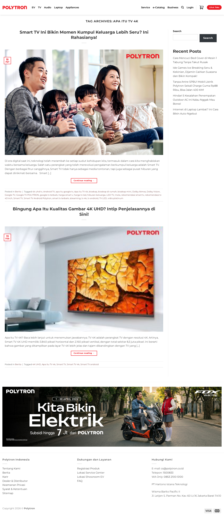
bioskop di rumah (107, 191)
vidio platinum (115, 198)
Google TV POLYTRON (27, 195)
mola (117, 195)
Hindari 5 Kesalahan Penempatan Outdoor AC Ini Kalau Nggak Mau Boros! (194, 99)
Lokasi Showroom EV (90, 476)
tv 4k (84, 198)
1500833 (168, 472)
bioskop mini (124, 191)
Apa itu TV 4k (81, 191)
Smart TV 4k (73, 364)
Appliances (72, 7)
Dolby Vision (153, 191)
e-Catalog (159, 7)
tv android (93, 198)
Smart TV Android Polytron (37, 198)
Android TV (49, 191)
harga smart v (66, 195)
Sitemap (7, 493)
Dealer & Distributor (15, 480)
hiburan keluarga (96, 195)
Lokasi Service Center (90, 472)
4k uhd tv (37, 191)
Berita (18, 191)
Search (177, 31)
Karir (5, 476)
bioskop (93, 191)
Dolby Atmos (139, 191)
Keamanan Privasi (13, 484)
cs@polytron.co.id (172, 468)
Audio (47, 7)
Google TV (10, 195)
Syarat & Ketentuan (14, 489)
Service (145, 7)
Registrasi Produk (88, 468)
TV (39, 7)
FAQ (79, 480)
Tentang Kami (11, 468)
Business (172, 7)
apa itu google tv (64, 191)
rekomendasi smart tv (132, 195)
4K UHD (36, 364)
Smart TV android (89, 364)
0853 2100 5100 (173, 476)
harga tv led (80, 195)
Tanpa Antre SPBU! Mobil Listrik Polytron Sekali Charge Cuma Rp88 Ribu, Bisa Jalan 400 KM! (195, 86)
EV (33, 7)
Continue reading (84, 180)
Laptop (58, 7)
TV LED (103, 198)
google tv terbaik (49, 195)
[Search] (182, 7)
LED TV (110, 195)
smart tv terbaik (60, 198)
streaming (75, 198)
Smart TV (18, 198)
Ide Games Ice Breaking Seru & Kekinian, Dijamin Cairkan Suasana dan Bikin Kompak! (195, 72)
